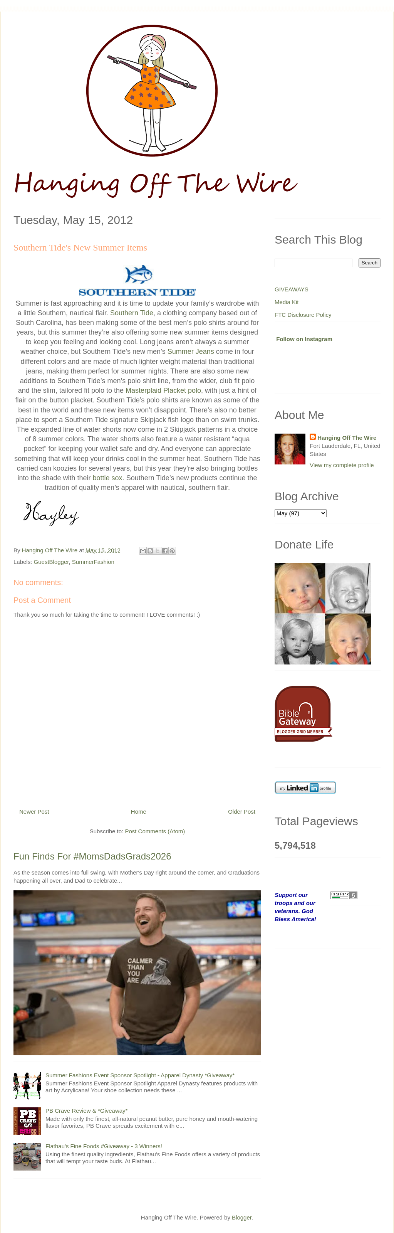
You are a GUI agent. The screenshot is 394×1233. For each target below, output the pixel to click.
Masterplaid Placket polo (163, 390)
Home (138, 811)
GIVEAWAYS (291, 289)
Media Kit (287, 302)
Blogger (241, 1217)
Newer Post (34, 811)
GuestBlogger (51, 561)
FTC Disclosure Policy (303, 314)
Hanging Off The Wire (346, 437)
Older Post (241, 811)
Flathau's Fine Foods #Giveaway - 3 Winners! (103, 1146)
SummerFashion (93, 561)
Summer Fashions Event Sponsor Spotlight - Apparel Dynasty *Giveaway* (140, 1075)
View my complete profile (342, 465)
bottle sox (107, 478)
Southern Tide (131, 313)
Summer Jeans (191, 351)
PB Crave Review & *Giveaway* (86, 1110)
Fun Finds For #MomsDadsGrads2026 (92, 856)
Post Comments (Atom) (155, 831)
